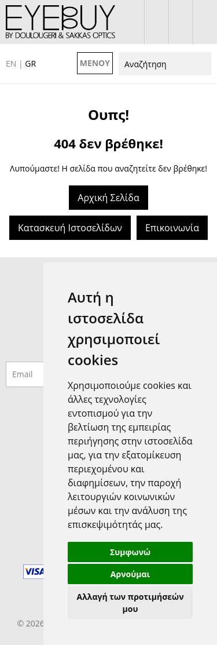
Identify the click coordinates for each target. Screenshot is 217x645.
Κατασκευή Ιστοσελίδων (70, 227)
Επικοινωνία (172, 227)
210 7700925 (205, 22)
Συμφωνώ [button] (130, 551)
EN (11, 63)
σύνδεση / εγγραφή (156, 22)
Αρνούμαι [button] (130, 574)
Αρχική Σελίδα (108, 197)
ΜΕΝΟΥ (95, 62)
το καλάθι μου (181, 22)
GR (30, 63)
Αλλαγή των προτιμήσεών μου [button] (130, 602)
